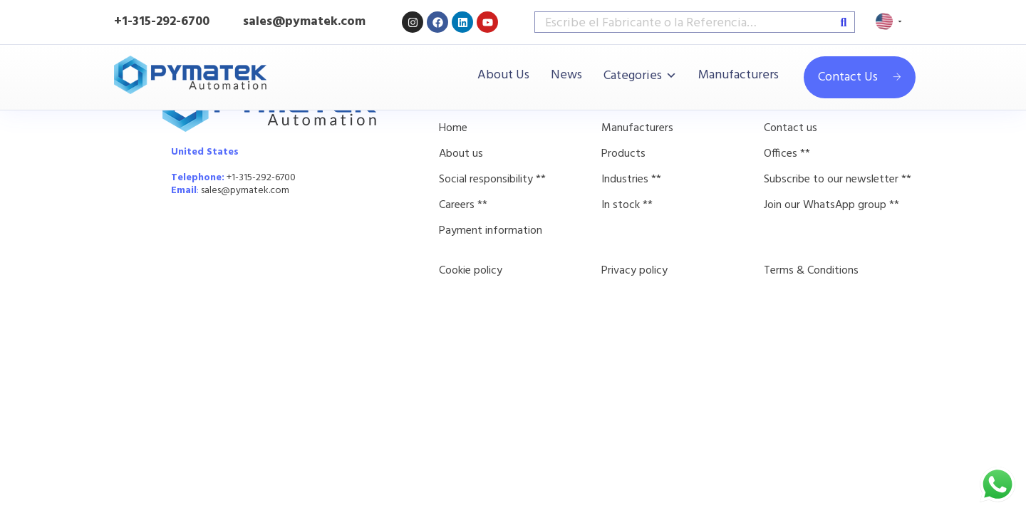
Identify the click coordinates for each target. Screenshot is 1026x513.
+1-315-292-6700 (161, 21)
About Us (503, 76)
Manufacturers (738, 76)
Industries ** (631, 179)
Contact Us (859, 77)
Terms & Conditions (811, 270)
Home (453, 128)
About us (461, 154)
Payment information (490, 231)
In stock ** (627, 205)
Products (623, 154)
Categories (632, 76)
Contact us (790, 128)
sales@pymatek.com (245, 190)
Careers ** (463, 205)
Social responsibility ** (492, 179)
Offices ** (787, 154)
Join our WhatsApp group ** (831, 205)
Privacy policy (634, 270)
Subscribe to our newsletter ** (837, 179)
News (566, 76)
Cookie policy (470, 270)
